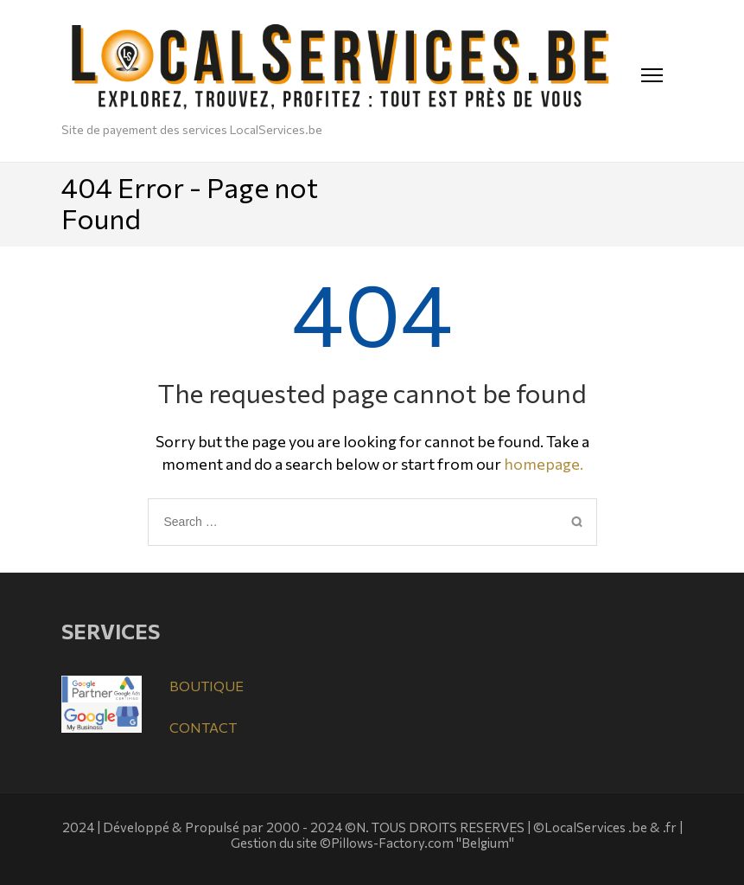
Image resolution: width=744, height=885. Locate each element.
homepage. (543, 463)
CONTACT (203, 727)
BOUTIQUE (206, 685)
